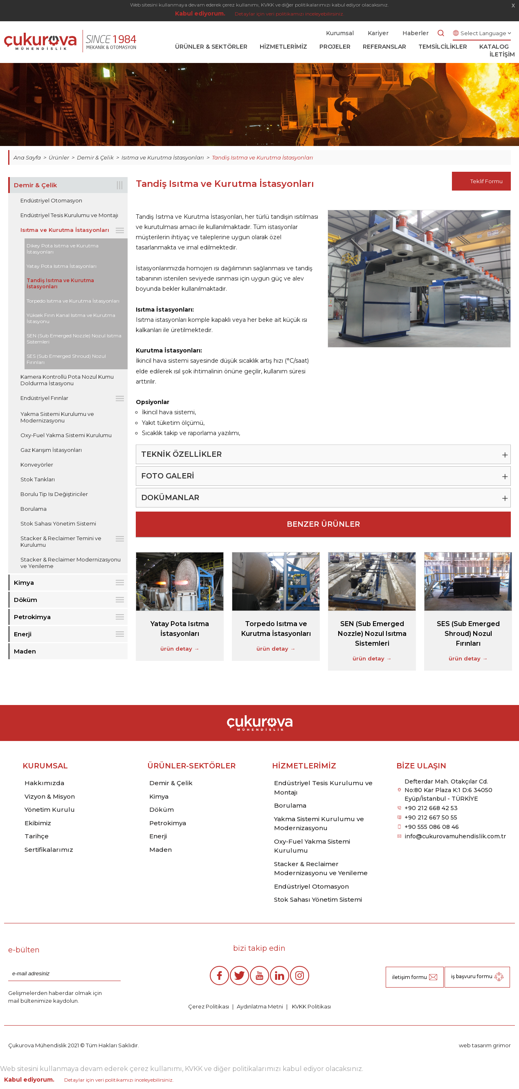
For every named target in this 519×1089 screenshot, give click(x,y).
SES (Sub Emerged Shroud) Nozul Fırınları (66, 359)
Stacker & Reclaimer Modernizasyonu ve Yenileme (70, 562)
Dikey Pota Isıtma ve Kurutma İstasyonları (63, 248)
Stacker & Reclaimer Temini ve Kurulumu (60, 541)
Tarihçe (37, 836)
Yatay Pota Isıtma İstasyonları (62, 266)
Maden (25, 651)
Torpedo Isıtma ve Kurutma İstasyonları (73, 301)
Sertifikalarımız (49, 849)
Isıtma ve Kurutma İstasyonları (64, 230)
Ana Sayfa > (31, 157)
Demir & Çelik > (99, 157)
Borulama (33, 508)
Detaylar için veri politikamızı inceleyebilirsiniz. (289, 14)
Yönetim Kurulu (50, 809)
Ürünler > (63, 157)
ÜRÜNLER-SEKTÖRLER (191, 765)
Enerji (22, 634)
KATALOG (494, 46)
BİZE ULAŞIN (421, 765)
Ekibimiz (38, 823)
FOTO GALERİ (167, 476)
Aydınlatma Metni (260, 1006)
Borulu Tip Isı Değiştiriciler (54, 494)
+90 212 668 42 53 (431, 808)
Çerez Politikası (208, 1006)
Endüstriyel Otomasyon (51, 200)
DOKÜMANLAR (170, 497)
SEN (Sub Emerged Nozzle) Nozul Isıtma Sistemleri (74, 338)
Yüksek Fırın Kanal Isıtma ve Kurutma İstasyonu (71, 318)
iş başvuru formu (471, 976)
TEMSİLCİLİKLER (442, 46)
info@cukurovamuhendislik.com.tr (455, 836)
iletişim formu (409, 977)
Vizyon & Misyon (50, 796)
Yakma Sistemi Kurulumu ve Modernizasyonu (57, 417)
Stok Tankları (37, 479)
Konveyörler (36, 464)
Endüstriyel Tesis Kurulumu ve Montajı (69, 215)
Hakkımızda (44, 783)
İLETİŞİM (502, 54)
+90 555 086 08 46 (431, 827)
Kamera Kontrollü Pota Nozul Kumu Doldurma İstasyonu (67, 379)
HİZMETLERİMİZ (283, 46)
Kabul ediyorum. (200, 13)
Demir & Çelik (35, 185)
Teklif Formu (486, 181)
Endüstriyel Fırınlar (44, 398)
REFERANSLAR (384, 46)
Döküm (25, 600)
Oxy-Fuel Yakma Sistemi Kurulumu (66, 435)
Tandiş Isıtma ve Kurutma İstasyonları (262, 157)
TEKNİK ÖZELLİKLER (181, 454)
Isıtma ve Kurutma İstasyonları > (166, 157)
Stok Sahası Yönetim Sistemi (58, 523)
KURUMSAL (45, 765)
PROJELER (334, 46)
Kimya (24, 582)
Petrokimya (32, 617)
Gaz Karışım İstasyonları (51, 450)
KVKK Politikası (311, 1006)
